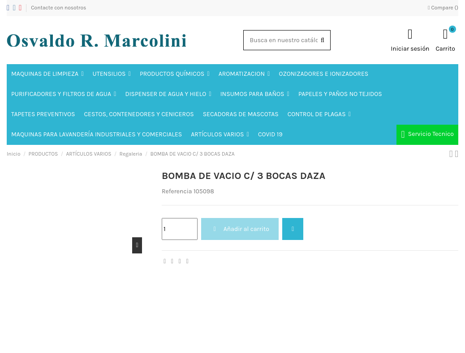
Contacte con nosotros (58, 7)
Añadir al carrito (240, 229)
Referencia (177, 191)
